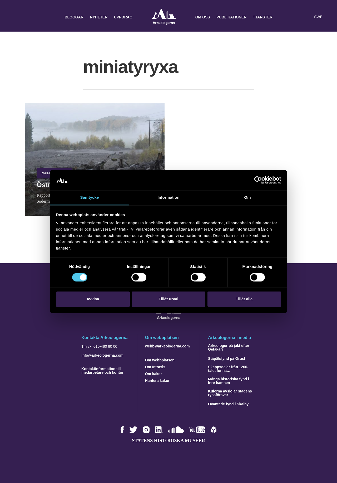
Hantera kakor (157, 380)
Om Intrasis (155, 367)
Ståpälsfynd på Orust (226, 358)
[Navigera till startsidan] (168, 318)
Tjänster (262, 17)
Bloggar (74, 17)
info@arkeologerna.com (102, 355)
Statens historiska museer (168, 440)
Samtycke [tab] (89, 197)
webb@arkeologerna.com (167, 346)
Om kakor (153, 374)
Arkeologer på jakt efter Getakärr (228, 347)
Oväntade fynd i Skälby (228, 404)
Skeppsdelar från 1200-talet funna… (228, 368)
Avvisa (93, 299)
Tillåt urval (169, 299)
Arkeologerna (164, 17)
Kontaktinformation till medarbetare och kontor (102, 370)
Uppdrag (123, 17)
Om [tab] (247, 197)
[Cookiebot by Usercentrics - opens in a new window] (258, 180)
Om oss (202, 17)
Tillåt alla (244, 299)
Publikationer (231, 17)
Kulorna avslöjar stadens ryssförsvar (230, 393)
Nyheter (98, 17)
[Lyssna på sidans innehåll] (306, 17)
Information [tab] (168, 197)
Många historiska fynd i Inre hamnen (228, 381)
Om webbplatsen (160, 360)
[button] (296, 17)
